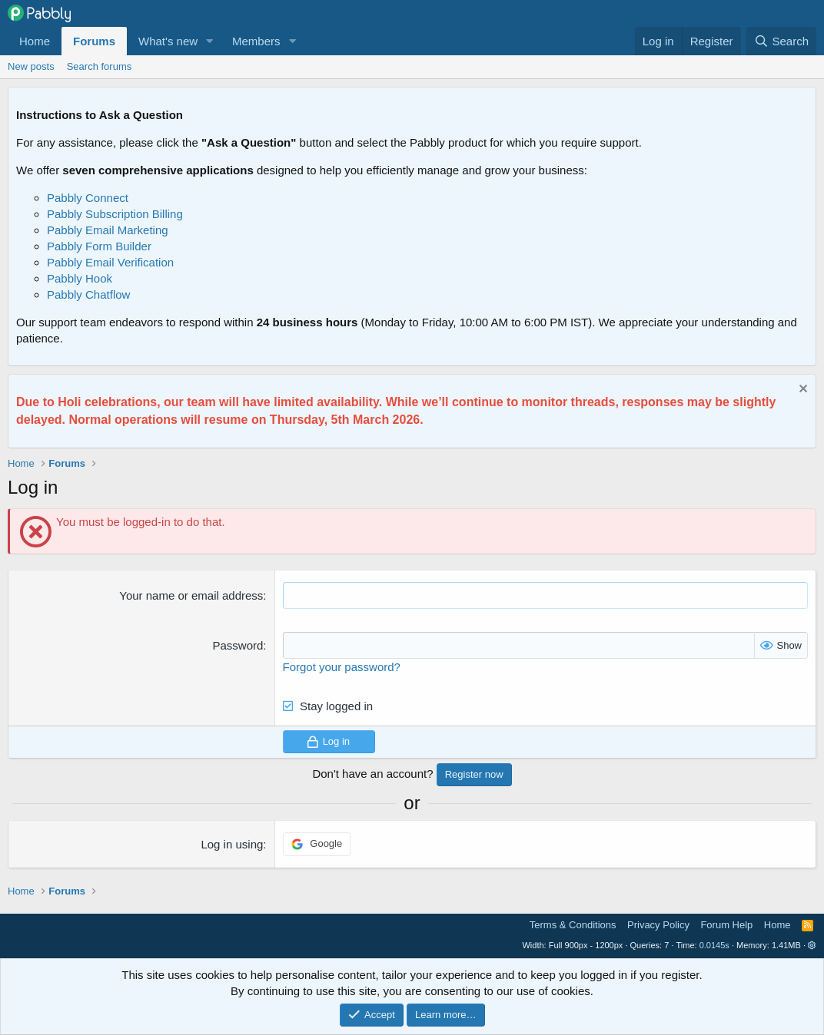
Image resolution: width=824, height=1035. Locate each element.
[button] (210, 41)
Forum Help (726, 925)
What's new (168, 41)
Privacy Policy (658, 925)
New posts (31, 66)
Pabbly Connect (87, 197)
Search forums (99, 66)
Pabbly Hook (79, 278)
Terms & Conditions (573, 925)
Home (34, 41)
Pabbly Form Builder (99, 246)
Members (256, 41)
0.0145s (714, 945)
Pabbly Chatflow (88, 294)
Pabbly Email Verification (110, 262)
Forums (94, 41)
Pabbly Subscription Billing (115, 213)
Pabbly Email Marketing (107, 229)
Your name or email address (191, 595)
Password (237, 645)
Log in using (232, 844)
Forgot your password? (341, 666)
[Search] (781, 41)
